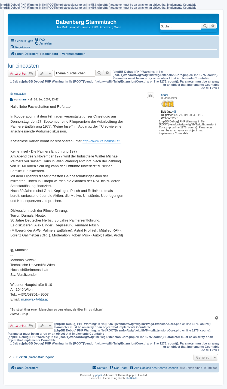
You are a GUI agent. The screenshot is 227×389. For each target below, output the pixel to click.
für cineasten (23, 66)
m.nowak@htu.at (34, 299)
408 (174, 111)
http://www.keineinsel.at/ (101, 141)
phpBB (99, 375)
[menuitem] (40, 39)
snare (164, 94)
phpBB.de (131, 378)
